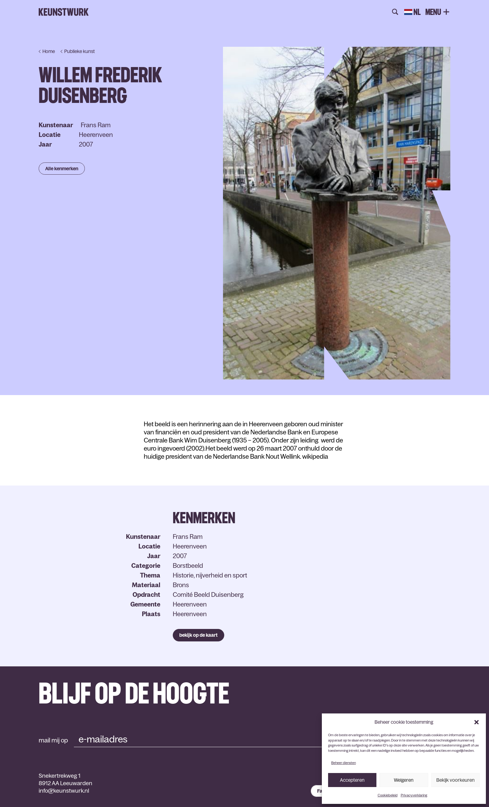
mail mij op (53, 740)
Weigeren (404, 780)
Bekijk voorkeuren (455, 780)
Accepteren (352, 780)
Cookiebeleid (388, 795)
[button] (476, 722)
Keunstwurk (64, 12)
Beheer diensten (343, 763)
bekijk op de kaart (198, 635)
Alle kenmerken (61, 168)
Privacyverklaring (414, 795)
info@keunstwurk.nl (64, 791)
